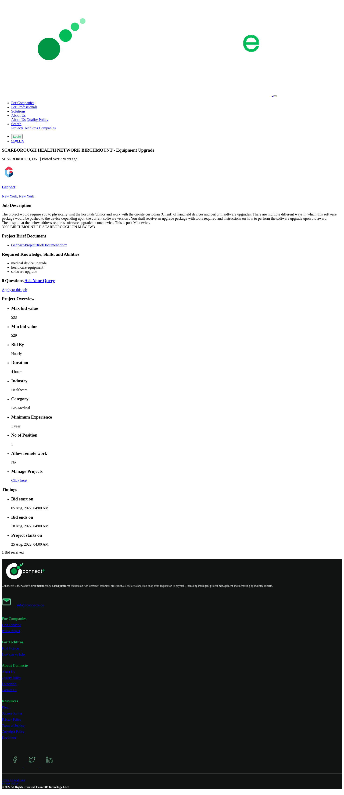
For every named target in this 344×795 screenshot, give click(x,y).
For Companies (22, 103)
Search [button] (16, 124)
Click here (19, 480)
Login (17, 136)
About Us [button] (18, 115)
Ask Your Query (40, 280)
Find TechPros (11, 625)
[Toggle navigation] (275, 96)
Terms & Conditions (13, 780)
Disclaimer (9, 738)
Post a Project (11, 631)
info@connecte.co (30, 605)
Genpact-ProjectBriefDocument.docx (39, 245)
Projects (17, 128)
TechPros (31, 128)
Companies (47, 128)
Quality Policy (37, 120)
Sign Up (17, 141)
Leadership (9, 684)
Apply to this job (14, 290)
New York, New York (18, 196)
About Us (18, 120)
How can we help (13, 654)
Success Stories (12, 713)
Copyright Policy (13, 731)
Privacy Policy (11, 719)
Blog (5, 707)
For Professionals (24, 107)
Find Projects (10, 648)
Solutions (18, 111)
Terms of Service (13, 725)
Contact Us (9, 690)
